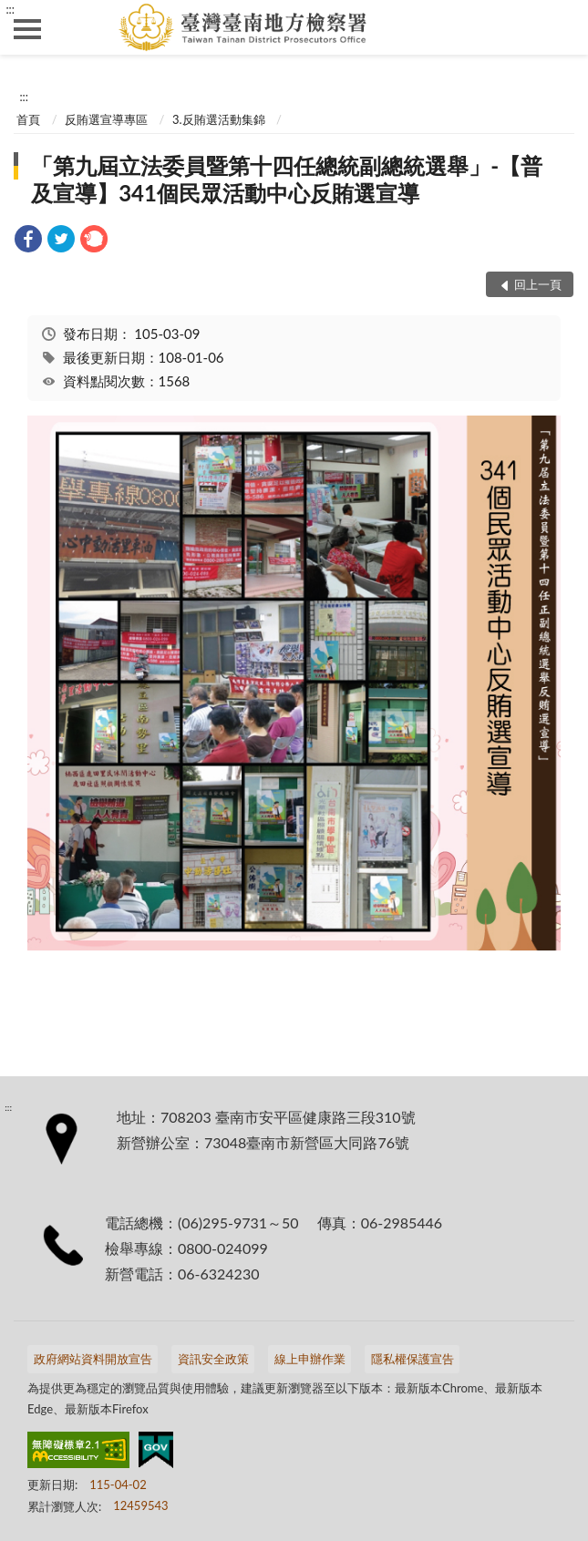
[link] (28, 241)
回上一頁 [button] (538, 284)
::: (10, 9)
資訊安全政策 (213, 1358)
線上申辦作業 (310, 1358)
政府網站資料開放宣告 (93, 1358)
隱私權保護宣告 (412, 1358)
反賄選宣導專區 (106, 119)
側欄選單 (27, 29)
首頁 (28, 119)
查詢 (560, 27)
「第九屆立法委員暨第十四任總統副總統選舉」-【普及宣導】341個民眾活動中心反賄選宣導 (286, 179)
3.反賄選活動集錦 (218, 119)
